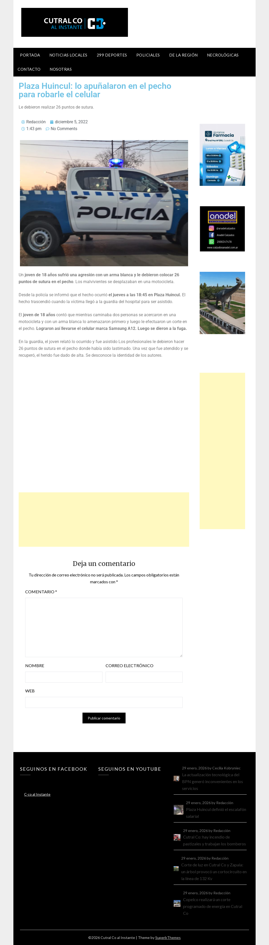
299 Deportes (112, 55)
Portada (30, 55)
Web (30, 690)
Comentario (41, 591)
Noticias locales (68, 55)
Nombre (34, 665)
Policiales (148, 55)
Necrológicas (223, 55)
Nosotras (61, 69)
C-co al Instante (37, 794)
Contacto (29, 69)
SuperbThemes (168, 937)
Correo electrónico (129, 665)
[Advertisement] (104, 519)
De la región (183, 55)
